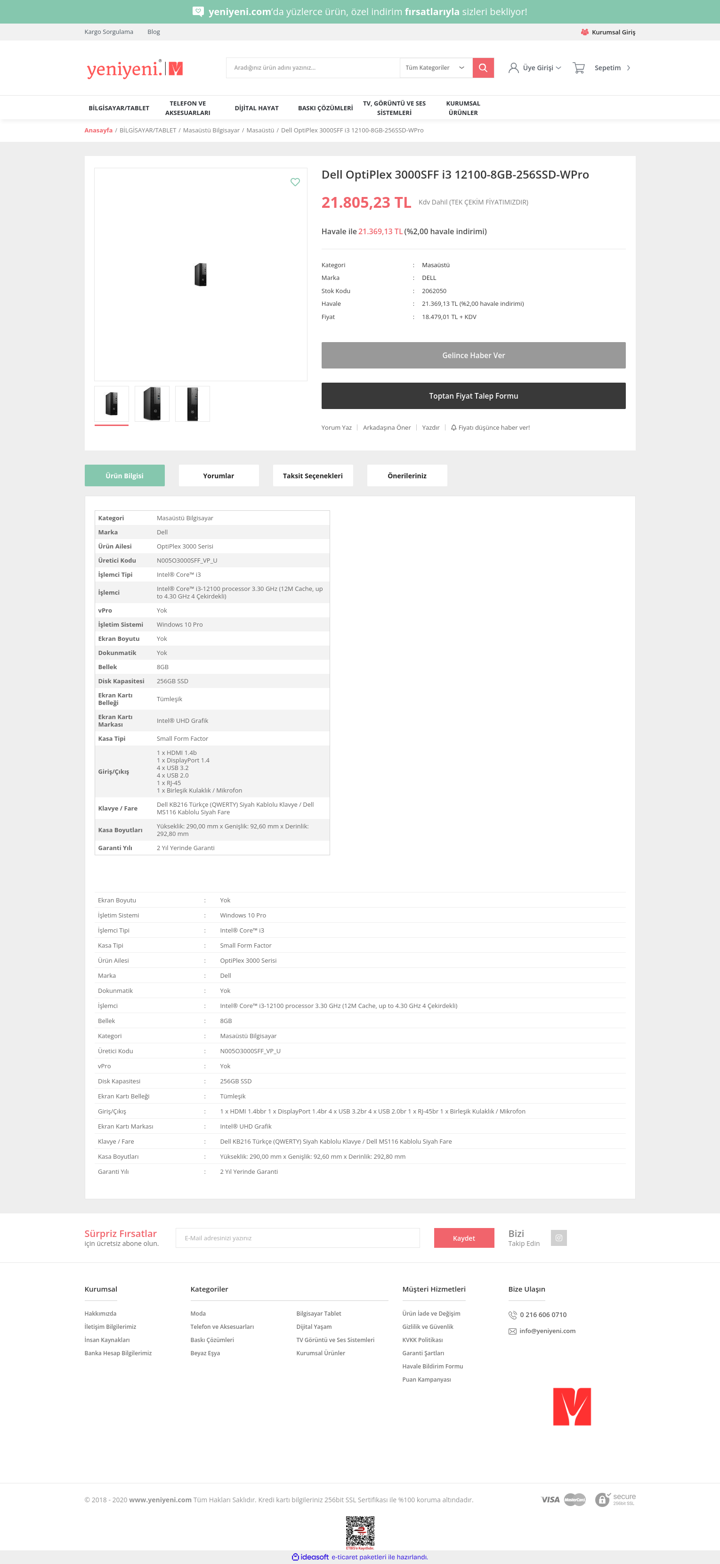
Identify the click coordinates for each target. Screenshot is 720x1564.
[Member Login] (535, 68)
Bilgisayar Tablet (319, 1314)
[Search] (313, 68)
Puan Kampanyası (427, 1380)
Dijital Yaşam (314, 1327)
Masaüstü (436, 265)
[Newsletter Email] (298, 1238)
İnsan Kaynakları (107, 1340)
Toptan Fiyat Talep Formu (473, 395)
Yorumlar (219, 475)
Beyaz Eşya (205, 1353)
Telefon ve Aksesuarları (222, 1327)
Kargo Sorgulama (109, 31)
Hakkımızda (101, 1314)
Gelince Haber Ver (473, 355)
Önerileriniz (407, 475)
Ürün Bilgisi (124, 475)
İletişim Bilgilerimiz (111, 1327)
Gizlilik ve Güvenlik (428, 1327)
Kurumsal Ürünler (321, 1353)
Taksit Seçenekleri (313, 475)
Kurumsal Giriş (608, 32)
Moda (198, 1314)
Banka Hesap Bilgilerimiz (118, 1353)
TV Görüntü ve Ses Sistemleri (336, 1340)
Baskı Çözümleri (213, 1340)
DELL (429, 277)
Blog (153, 31)
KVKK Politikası (423, 1340)
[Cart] (601, 68)
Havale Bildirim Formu (433, 1366)
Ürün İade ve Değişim (432, 1314)
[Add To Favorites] (295, 182)
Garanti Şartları (424, 1353)
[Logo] (136, 69)
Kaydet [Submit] (464, 1238)
